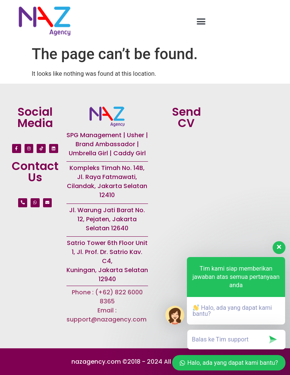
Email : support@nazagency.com (107, 315)
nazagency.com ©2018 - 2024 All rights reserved (145, 361)
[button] (201, 21)
